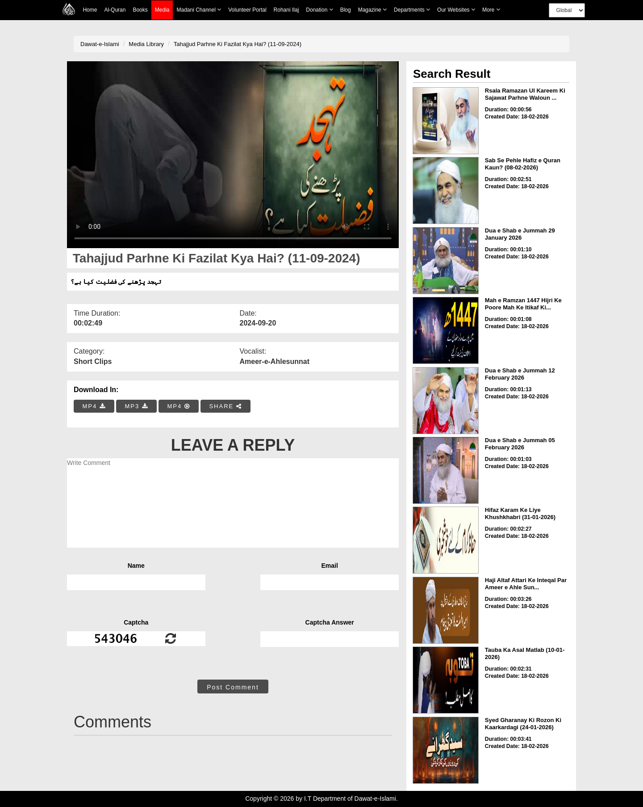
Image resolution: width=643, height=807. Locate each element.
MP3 (136, 406)
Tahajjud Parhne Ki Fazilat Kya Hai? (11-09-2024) (237, 44)
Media (162, 10)
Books (140, 10)
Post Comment (233, 687)
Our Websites (456, 9)
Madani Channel (198, 9)
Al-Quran (114, 10)
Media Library (146, 44)
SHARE (225, 406)
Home (90, 10)
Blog (345, 10)
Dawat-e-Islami (99, 44)
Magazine (372, 9)
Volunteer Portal (247, 10)
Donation (319, 9)
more (491, 9)
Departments (412, 9)
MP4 (94, 406)
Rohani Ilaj (286, 10)
